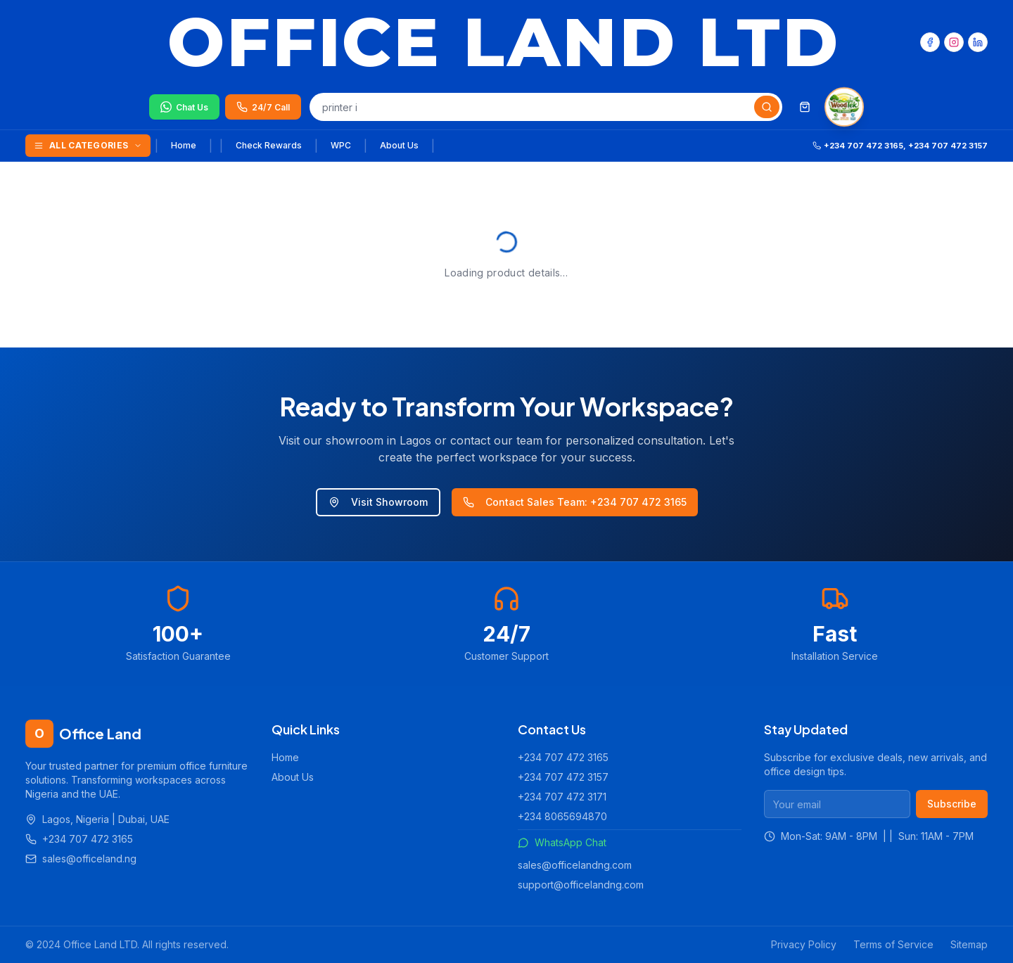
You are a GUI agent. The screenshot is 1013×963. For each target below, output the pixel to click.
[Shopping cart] (805, 107)
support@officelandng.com (581, 885)
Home (183, 145)
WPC (341, 145)
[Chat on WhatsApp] (184, 107)
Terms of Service (893, 944)
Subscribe (951, 804)
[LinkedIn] (978, 42)
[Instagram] (954, 42)
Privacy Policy (803, 944)
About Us (399, 145)
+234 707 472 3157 (563, 777)
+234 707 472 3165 (563, 757)
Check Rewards (269, 145)
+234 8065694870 (562, 816)
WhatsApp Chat (562, 842)
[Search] (766, 107)
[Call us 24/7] (263, 107)
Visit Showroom (378, 502)
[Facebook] (930, 42)
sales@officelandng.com (575, 865)
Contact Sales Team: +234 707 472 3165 (575, 502)
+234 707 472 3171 (562, 797)
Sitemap (969, 944)
